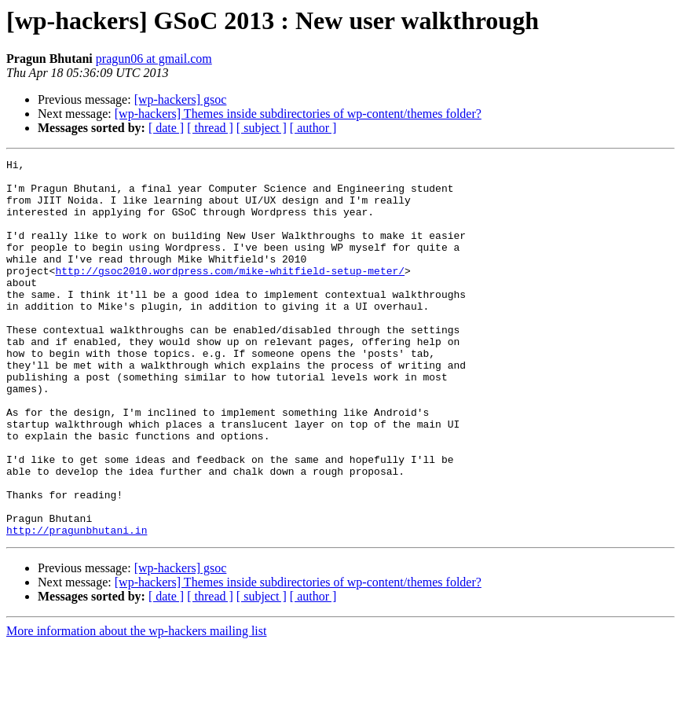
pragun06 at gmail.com (154, 58)
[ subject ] (261, 127)
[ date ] (166, 127)
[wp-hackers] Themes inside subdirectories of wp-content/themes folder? (298, 113)
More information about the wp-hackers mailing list (136, 706)
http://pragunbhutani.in (76, 605)
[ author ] (313, 127)
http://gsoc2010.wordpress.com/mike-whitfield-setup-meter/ (230, 294)
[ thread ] (210, 127)
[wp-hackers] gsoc (180, 99)
